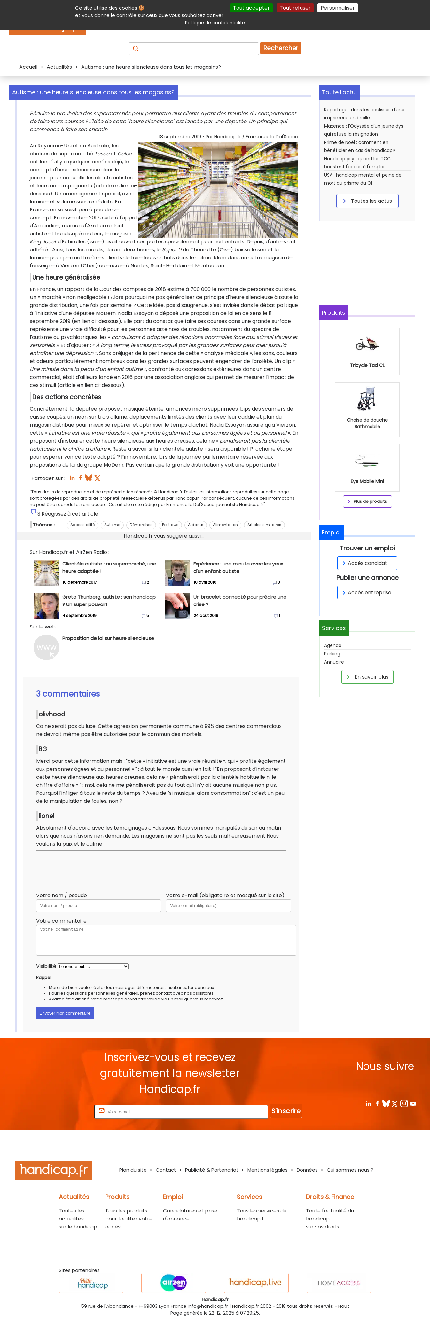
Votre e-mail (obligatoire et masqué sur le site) (225, 895)
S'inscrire (286, 1111)
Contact (166, 1169)
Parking (332, 654)
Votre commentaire (61, 921)
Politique (170, 524)
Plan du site (133, 1169)
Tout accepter (251, 8)
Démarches (141, 524)
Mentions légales (267, 1169)
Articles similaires (264, 524)
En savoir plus (366, 677)
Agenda (332, 645)
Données (307, 1169)
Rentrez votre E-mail (67, 1111)
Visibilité (46, 966)
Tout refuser (295, 8)
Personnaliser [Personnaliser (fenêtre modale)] (338, 8)
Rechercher (280, 48)
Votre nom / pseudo (61, 895)
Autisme (112, 524)
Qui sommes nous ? (350, 1169)
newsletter (212, 1073)
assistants (203, 993)
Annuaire (334, 662)
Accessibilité (82, 524)
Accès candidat (363, 563)
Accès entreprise (365, 592)
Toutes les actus (366, 201)
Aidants (195, 524)
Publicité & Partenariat (211, 1169)
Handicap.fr (245, 1306)
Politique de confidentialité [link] (215, 23)
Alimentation (225, 524)
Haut (343, 1306)
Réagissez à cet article (70, 513)
